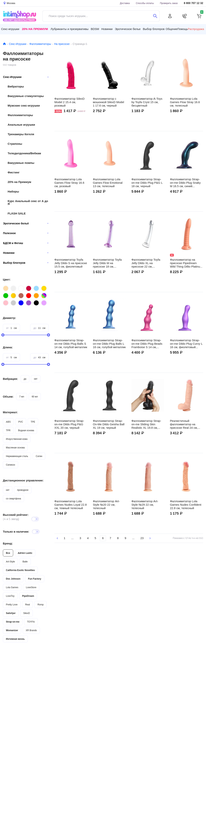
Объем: (8, 396)
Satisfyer (11, 613)
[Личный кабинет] (170, 16)
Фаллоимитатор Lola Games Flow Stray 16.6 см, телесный (185, 102)
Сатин (39, 456)
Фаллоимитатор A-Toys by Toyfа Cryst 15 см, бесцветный (146, 102)
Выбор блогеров (25, 262)
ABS (8, 421)
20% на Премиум (35, 29)
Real (27, 604)
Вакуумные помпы (21, 162)
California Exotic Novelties (20, 570)
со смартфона (13, 498)
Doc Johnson (13, 578)
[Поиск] (155, 16)
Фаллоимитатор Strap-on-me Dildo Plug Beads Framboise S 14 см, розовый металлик (146, 344)
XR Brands (31, 630)
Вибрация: (10, 378)
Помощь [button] (182, 29)
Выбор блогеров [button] (154, 29)
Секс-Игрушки (17, 44)
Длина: (8, 347)
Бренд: (8, 543)
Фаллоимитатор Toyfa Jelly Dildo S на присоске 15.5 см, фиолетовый (70, 263)
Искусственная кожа (16, 438)
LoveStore (31, 587)
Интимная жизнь (15, 638)
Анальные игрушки (21, 124)
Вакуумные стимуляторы (26, 96)
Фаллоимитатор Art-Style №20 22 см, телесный (106, 505)
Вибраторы (16, 86)
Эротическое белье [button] (128, 29)
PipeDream (28, 595)
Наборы (13, 191)
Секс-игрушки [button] (10, 29)
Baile (25, 561)
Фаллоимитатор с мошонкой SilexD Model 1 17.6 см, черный (108, 102)
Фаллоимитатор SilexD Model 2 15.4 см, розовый (69, 102)
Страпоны (15, 143)
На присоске (61, 44)
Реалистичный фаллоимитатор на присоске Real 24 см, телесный (184, 424)
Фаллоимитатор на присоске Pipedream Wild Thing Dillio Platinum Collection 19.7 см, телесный (186, 263)
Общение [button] (171, 29)
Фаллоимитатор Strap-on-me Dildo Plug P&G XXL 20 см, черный (69, 424)
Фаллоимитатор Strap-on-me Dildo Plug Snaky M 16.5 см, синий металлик (185, 183)
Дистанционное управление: (23, 480)
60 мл (35, 396)
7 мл (21, 396)
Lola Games (12, 587)
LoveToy (10, 595)
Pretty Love (12, 604)
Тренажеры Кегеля (21, 134)
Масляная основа (15, 447)
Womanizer (12, 630)
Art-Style (10, 561)
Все (8, 553)
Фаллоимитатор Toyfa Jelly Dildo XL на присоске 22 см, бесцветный (145, 263)
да (25, 378)
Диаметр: (9, 317)
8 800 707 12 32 (193, 3)
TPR (8, 430)
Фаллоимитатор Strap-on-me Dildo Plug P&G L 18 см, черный (146, 183)
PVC (20, 421)
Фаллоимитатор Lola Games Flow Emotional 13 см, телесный (108, 183)
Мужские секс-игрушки (24, 105)
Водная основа (26, 430)
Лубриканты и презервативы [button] (70, 29)
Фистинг (13, 172)
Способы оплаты (145, 3)
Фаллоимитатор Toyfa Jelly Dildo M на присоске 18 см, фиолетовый (107, 263)
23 (142, 538)
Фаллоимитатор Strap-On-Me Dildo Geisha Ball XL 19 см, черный (108, 424)
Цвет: (7, 279)
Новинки (25, 253)
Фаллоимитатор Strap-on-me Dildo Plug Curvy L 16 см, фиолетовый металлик (186, 344)
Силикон (10, 464)
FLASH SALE (17, 213)
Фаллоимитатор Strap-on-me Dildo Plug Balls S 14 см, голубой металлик (70, 344)
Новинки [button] (107, 29)
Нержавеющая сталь (17, 456)
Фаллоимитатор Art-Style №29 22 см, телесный (144, 505)
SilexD (26, 613)
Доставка (125, 3)
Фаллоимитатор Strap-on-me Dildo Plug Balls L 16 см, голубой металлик (109, 344)
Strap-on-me (12, 621)
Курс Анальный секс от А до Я (28, 202)
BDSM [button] (95, 29)
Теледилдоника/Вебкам (24, 153)
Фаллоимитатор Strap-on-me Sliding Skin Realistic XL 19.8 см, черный (146, 424)
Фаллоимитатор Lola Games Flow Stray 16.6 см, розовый (69, 183)
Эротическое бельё (25, 223)
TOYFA (31, 621)
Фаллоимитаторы (40, 44)
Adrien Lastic (25, 553)
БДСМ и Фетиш (25, 243)
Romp (40, 604)
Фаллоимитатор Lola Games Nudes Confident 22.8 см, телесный (185, 505)
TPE (33, 421)
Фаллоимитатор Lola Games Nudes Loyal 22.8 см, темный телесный (70, 505)
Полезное (25, 233)
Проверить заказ (169, 3)
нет (35, 378)
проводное (22, 489)
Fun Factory (34, 578)
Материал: (10, 412)
